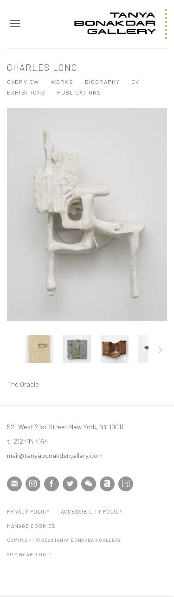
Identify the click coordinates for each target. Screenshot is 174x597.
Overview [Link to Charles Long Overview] (23, 81)
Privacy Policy (28, 511)
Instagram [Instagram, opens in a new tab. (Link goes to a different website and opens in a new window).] (33, 483)
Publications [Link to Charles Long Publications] (79, 92)
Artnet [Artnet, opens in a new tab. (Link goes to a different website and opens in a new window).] (107, 483)
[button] (39, 349)
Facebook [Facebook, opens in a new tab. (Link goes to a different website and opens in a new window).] (51, 483)
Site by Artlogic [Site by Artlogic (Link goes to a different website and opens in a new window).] (29, 554)
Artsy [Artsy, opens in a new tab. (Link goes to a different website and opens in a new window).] (125, 483)
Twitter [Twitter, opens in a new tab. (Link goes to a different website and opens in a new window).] (70, 483)
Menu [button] (14, 24)
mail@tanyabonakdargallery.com (55, 455)
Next (160, 351)
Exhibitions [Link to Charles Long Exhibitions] (26, 92)
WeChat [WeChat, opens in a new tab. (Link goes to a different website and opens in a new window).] (88, 483)
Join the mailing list (14, 483)
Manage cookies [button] (31, 526)
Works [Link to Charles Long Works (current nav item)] (62, 81)
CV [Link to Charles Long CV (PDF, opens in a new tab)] (135, 81)
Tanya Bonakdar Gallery (120, 24)
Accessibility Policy (92, 511)
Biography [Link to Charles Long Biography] (102, 81)
